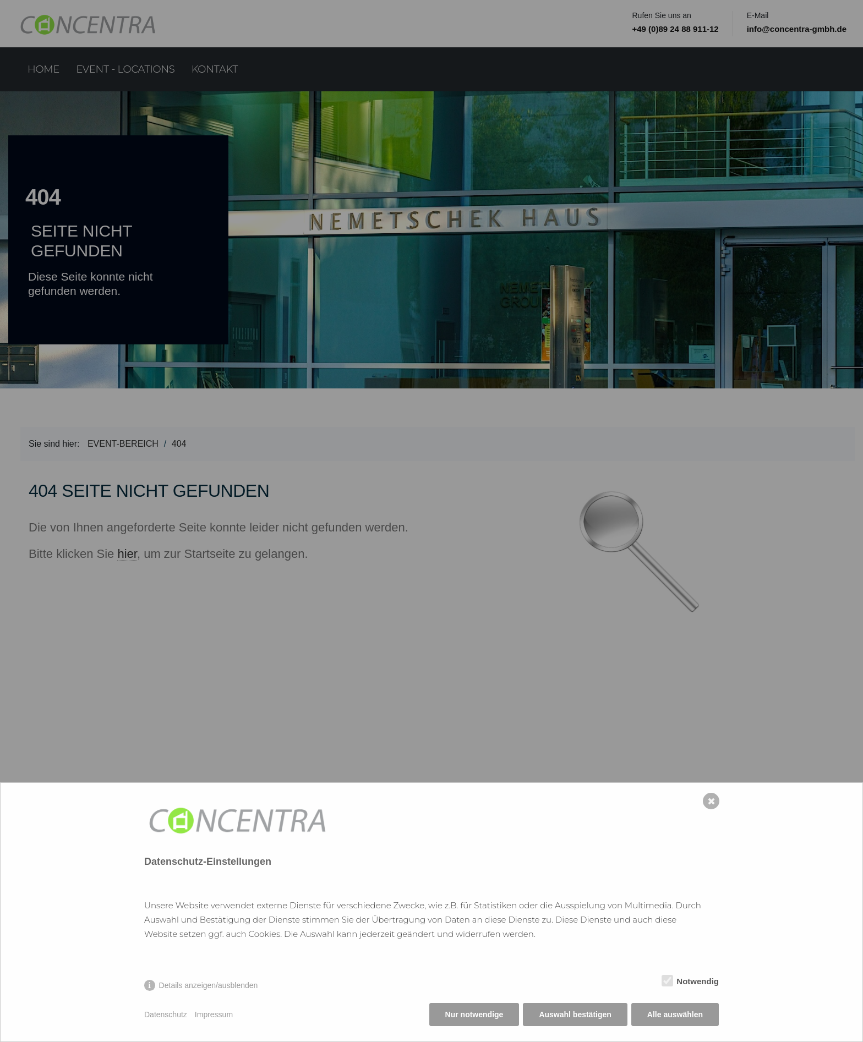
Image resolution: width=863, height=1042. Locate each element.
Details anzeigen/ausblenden (208, 985)
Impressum (214, 1014)
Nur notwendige (474, 1014)
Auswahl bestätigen (575, 1014)
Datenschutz (165, 1014)
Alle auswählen (675, 1014)
